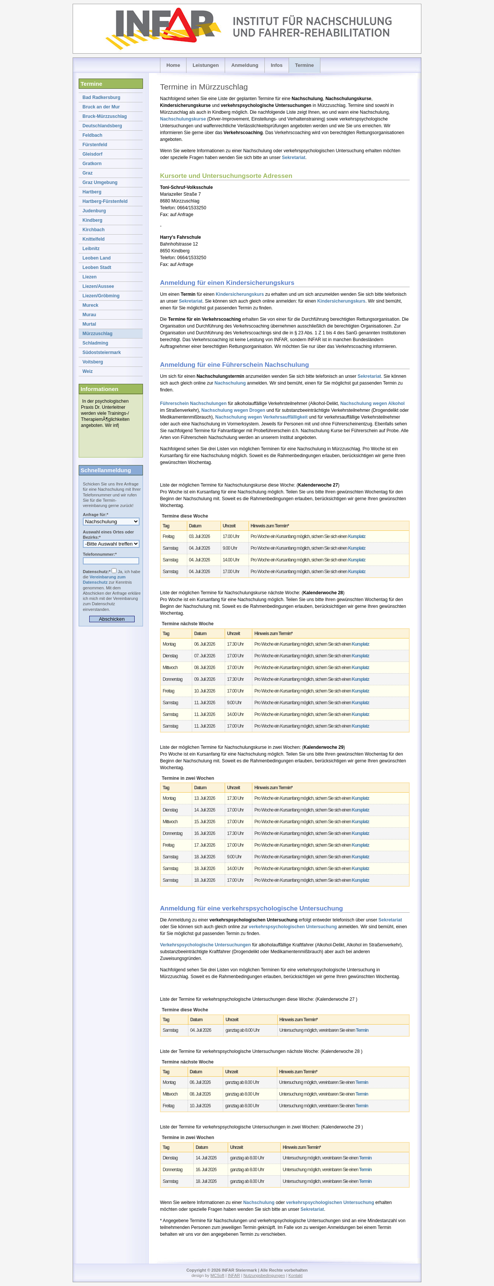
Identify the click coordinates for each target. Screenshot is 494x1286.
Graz (87, 173)
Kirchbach (93, 229)
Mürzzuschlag (97, 333)
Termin (362, 1030)
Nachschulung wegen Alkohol (372, 403)
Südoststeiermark (101, 352)
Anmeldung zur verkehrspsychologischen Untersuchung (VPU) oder (111, 522)
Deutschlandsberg (102, 125)
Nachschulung (230, 383)
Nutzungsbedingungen (264, 1275)
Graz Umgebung (100, 182)
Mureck (90, 305)
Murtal (89, 324)
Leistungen (206, 65)
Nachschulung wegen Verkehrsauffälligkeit (261, 417)
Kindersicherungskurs (240, 294)
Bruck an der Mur (101, 107)
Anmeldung (244, 65)
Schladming (95, 343)
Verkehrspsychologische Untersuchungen (205, 944)
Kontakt (295, 1275)
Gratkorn (92, 163)
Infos (277, 65)
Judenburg (94, 210)
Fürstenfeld (94, 144)
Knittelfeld (93, 239)
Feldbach (92, 135)
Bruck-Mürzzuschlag (104, 116)
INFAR (234, 1275)
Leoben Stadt (96, 267)
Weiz (87, 371)
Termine (304, 65)
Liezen (89, 277)
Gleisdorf (92, 154)
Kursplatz (356, 536)
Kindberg (92, 220)
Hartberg (91, 192)
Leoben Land (96, 258)
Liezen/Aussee (98, 286)
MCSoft (217, 1275)
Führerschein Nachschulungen (193, 403)
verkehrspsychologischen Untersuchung (293, 926)
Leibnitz (90, 248)
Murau (89, 314)
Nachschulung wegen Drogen (233, 410)
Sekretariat (293, 157)
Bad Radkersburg (101, 97)
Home (173, 65)
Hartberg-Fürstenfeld (104, 201)
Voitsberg (92, 362)
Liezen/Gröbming (101, 295)
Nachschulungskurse (183, 119)
